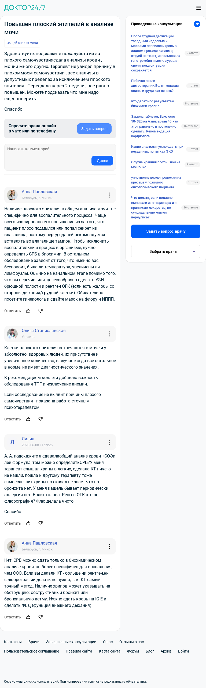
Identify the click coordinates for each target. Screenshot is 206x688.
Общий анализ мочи (22, 43)
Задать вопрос (94, 129)
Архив (166, 651)
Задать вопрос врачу (166, 231)
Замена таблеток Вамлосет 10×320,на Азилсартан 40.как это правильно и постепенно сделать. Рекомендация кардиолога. (154, 126)
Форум (133, 651)
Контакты (13, 642)
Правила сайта (79, 651)
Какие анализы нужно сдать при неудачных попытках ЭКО (157, 149)
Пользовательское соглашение (31, 651)
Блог (150, 651)
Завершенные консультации (71, 642)
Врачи (33, 642)
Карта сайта (109, 651)
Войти (183, 651)
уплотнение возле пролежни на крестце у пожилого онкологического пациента (156, 182)
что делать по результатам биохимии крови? (152, 103)
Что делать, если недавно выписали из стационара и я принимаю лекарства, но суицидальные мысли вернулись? (153, 207)
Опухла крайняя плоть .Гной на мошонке (155, 164)
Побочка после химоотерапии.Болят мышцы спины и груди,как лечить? (155, 85)
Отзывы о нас (131, 642)
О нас (108, 642)
